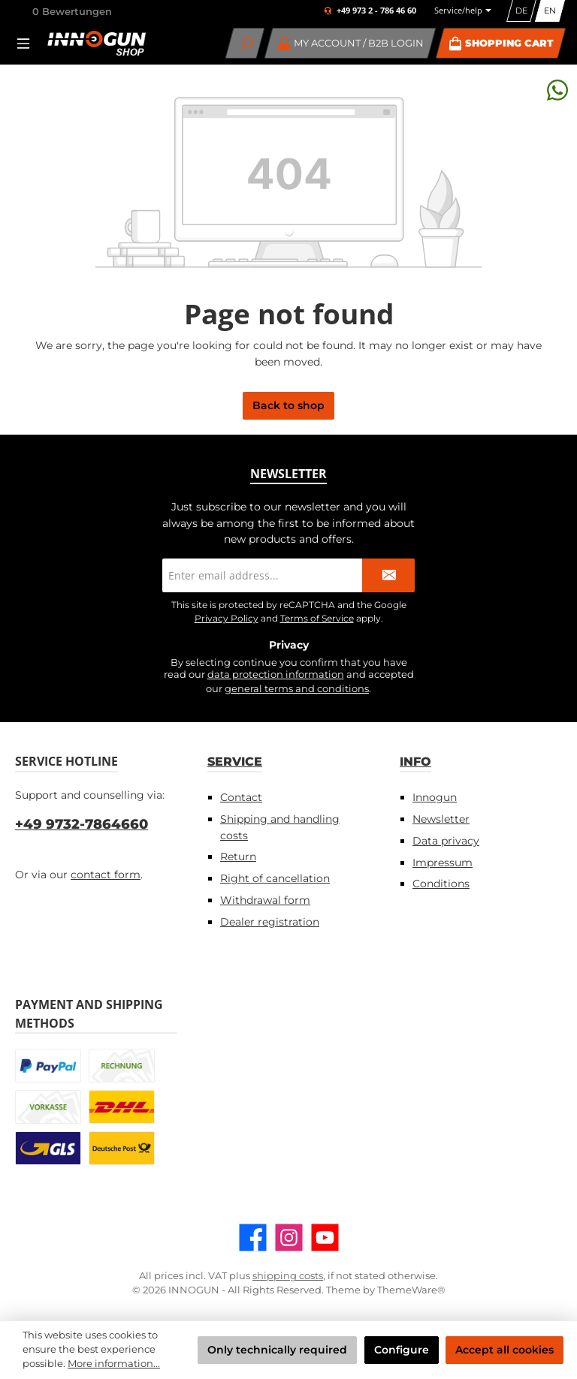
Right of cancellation (275, 878)
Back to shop (288, 405)
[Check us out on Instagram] (289, 1237)
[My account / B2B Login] (350, 43)
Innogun (434, 797)
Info (415, 761)
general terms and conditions (297, 688)
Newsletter (441, 819)
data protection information (275, 674)
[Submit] (388, 575)
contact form (105, 874)
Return (238, 856)
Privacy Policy (226, 618)
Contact (241, 797)
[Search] (245, 43)
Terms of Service (317, 618)
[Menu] (28, 43)
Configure (401, 1349)
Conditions (441, 883)
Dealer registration (269, 922)
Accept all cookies (504, 1349)
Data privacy (445, 841)
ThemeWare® (411, 1290)
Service (234, 761)
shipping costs (287, 1275)
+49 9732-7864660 (81, 824)
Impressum (442, 862)
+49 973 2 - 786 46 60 (376, 11)
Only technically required (277, 1349)
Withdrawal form (265, 900)
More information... (114, 1363)
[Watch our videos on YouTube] (325, 1237)
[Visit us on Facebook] (253, 1237)
